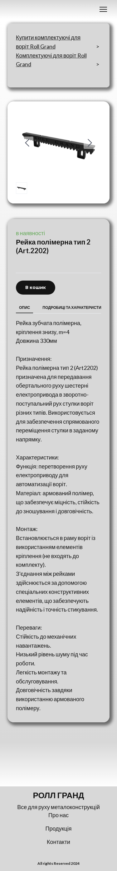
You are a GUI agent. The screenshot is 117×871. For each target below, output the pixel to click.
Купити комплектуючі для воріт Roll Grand (48, 42)
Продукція (59, 828)
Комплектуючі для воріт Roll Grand (51, 60)
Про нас (58, 815)
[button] (35, 288)
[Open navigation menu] (103, 9)
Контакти (58, 841)
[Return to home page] (58, 795)
